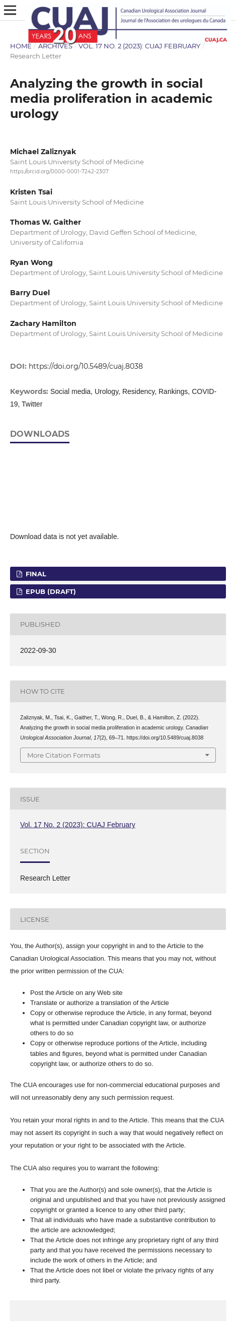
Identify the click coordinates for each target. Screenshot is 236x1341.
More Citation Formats (63, 755)
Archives (55, 46)
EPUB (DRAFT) (50, 591)
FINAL (35, 574)
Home (21, 46)
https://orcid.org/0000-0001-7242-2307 (59, 171)
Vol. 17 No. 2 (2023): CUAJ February (139, 46)
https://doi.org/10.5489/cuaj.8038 (86, 366)
